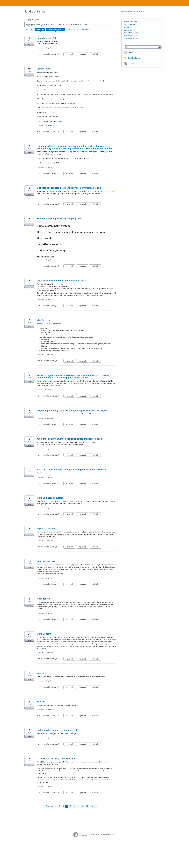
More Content (44, 634)
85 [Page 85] (87, 806)
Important (83, 54)
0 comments (40, 48)
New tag (41, 702)
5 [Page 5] (70, 806)
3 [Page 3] (63, 806)
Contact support (134, 52)
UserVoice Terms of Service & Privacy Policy (102, 834)
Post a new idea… (130, 25)
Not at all (70, 54)
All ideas (126, 27)
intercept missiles (46, 561)
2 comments (40, 125)
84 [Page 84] (83, 806)
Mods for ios (43, 599)
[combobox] (141, 47)
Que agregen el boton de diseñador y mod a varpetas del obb (69, 188)
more (61, 121)
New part (41, 673)
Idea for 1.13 (43, 320)
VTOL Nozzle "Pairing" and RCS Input (56, 758)
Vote (29, 44)
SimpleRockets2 (129, 38)
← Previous (48, 806)
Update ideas (44, 68)
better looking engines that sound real (57, 730)
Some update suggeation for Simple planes (59, 218)
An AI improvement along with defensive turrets (62, 280)
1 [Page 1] (55, 806)
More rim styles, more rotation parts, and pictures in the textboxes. (72, 469)
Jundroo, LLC (133, 63)
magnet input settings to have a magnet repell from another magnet (72, 410)
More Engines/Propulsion (50, 498)
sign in (141, 11)
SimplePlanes (50, 48)
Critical (96, 54)
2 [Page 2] (59, 806)
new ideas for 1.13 (46, 38)
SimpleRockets (129, 35)
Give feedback (134, 58)
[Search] (160, 46)
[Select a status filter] (73, 30)
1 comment (40, 390)
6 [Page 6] (74, 806)
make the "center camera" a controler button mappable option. (69, 439)
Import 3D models (46, 528)
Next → (94, 806)
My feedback (86, 30)
